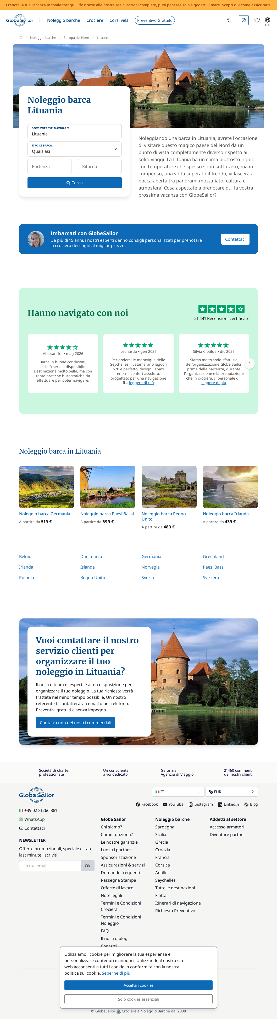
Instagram (201, 804)
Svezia (148, 577)
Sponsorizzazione (118, 857)
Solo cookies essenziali (138, 999)
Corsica (162, 865)
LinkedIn (228, 804)
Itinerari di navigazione (178, 903)
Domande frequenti (120, 872)
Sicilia (160, 834)
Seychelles (165, 880)
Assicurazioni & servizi (123, 865)
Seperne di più (116, 973)
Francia (162, 857)
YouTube (173, 804)
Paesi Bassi (214, 567)
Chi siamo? (111, 827)
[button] (63, 20)
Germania (151, 556)
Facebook (147, 804)
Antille (161, 872)
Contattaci (235, 239)
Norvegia (151, 567)
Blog (251, 804)
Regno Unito (92, 577)
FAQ (105, 931)
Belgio (25, 556)
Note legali (111, 895)
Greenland (213, 556)
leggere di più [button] (141, 382)
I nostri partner (116, 850)
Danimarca (91, 556)
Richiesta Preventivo (175, 910)
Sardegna (164, 827)
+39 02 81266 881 (38, 810)
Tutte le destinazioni (175, 888)
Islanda (87, 567)
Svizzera (211, 577)
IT (178, 791)
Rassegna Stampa (118, 880)
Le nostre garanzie (119, 842)
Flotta (161, 895)
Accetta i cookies (138, 985)
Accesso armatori (227, 827)
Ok (88, 866)
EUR (231, 791)
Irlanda (26, 567)
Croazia (162, 850)
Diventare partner (227, 834)
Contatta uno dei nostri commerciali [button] (75, 723)
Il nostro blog (114, 938)
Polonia (26, 577)
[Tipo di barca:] (74, 149)
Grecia (161, 842)
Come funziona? (117, 834)
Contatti (109, 946)
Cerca (75, 183)
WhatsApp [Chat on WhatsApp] (32, 819)
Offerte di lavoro (117, 888)
